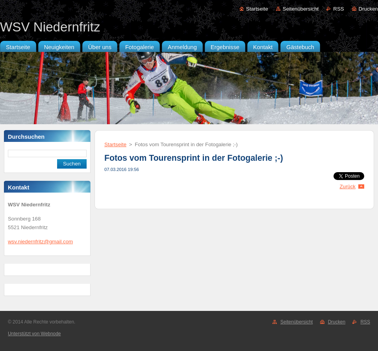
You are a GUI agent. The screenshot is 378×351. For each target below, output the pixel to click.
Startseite (257, 9)
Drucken (368, 9)
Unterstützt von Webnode (34, 333)
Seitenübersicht (301, 9)
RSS (338, 9)
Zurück (347, 186)
